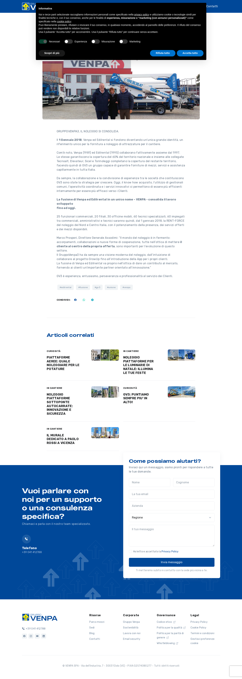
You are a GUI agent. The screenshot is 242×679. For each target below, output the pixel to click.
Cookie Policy (198, 627)
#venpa (126, 287)
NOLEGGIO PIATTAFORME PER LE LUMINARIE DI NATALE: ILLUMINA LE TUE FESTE (138, 365)
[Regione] (171, 517)
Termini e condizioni (202, 633)
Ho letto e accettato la (156, 551)
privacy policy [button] (141, 14)
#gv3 (97, 287)
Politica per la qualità (171, 627)
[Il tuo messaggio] (171, 535)
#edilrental (66, 287)
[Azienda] (171, 505)
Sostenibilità (130, 627)
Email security (131, 639)
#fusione (83, 287)
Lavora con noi (131, 633)
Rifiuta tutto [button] (163, 53)
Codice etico (166, 621)
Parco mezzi (96, 621)
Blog (91, 633)
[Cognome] (193, 482)
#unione (111, 287)
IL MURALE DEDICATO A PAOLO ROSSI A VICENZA (63, 439)
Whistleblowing (167, 643)
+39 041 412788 (34, 628)
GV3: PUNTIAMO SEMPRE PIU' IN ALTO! (136, 398)
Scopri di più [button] (51, 53)
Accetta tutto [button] (190, 53)
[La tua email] (171, 494)
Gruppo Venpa (131, 621)
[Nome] (149, 482)
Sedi (91, 627)
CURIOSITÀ (54, 351)
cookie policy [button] (64, 21)
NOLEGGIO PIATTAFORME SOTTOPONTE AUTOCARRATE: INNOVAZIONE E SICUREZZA (60, 404)
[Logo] (40, 617)
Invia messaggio (171, 562)
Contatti (212, 6)
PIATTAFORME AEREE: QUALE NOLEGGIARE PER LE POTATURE (63, 363)
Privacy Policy (170, 551)
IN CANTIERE (131, 351)
